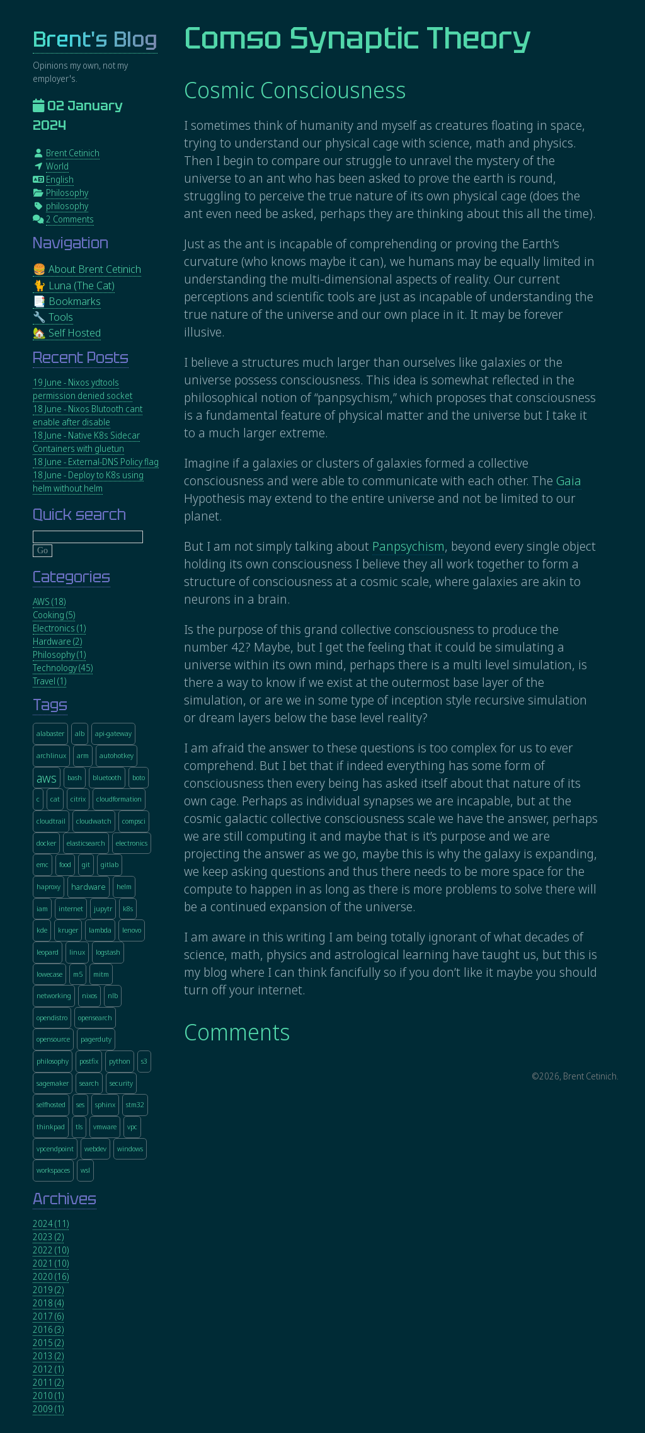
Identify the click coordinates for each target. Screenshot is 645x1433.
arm (83, 755)
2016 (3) (48, 1329)
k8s (128, 908)
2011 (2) (48, 1382)
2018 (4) (48, 1303)
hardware (88, 886)
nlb (113, 995)
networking (54, 995)
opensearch (95, 1017)
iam (42, 908)
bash (74, 777)
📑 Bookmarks (67, 301)
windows (130, 1148)
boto (138, 777)
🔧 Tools (53, 316)
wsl (85, 1170)
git (86, 864)
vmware (105, 1126)
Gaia (568, 480)
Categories (71, 577)
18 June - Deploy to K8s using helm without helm (88, 481)
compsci (134, 821)
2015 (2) (48, 1343)
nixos (89, 995)
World (57, 166)
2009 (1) (48, 1409)
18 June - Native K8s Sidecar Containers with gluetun (86, 441)
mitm (101, 974)
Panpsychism (408, 546)
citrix (78, 798)
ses (80, 1104)
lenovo (131, 930)
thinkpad (51, 1126)
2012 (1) (48, 1369)
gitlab (109, 864)
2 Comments (70, 219)
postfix (88, 1061)
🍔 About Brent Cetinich (87, 269)
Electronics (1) (59, 628)
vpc (132, 1126)
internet (71, 908)
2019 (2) (48, 1290)
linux (77, 952)
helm (124, 886)
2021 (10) (51, 1263)
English (60, 179)
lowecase (49, 974)
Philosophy (67, 193)
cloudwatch (93, 821)
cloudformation (119, 798)
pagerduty (96, 1039)
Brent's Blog (95, 39)
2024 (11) (51, 1223)
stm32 (135, 1104)
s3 (144, 1061)
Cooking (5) (54, 615)
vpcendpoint (55, 1148)
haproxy (48, 886)
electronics (131, 843)
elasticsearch (86, 843)
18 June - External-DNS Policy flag (96, 462)
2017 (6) (48, 1316)
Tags (50, 705)
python (119, 1061)
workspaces (53, 1170)
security (121, 1083)
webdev (95, 1148)
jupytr (103, 908)
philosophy (67, 206)
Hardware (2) (57, 641)
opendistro (52, 1017)
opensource (53, 1039)
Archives (64, 1199)
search (89, 1083)
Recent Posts (80, 357)
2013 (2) (48, 1356)
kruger (68, 930)
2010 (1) (48, 1395)
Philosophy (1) (59, 654)
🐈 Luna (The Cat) (74, 285)
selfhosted (51, 1104)
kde (42, 930)
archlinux (51, 755)
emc (43, 864)
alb (79, 733)
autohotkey (117, 755)
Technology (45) (63, 668)
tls (79, 1126)
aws (47, 777)
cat (55, 798)
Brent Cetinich (73, 153)
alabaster (50, 733)
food (65, 864)
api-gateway (113, 733)
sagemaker (53, 1083)
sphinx (105, 1104)
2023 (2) (48, 1237)
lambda (100, 930)
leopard (48, 952)
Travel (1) (49, 681)
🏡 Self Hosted (67, 332)
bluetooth (107, 777)
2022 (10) (51, 1250)
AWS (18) (49, 601)
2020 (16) (51, 1276)
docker (46, 843)
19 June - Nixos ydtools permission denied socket (82, 388)
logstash (108, 952)
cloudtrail (51, 821)
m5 (78, 974)
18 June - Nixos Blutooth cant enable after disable (87, 415)
